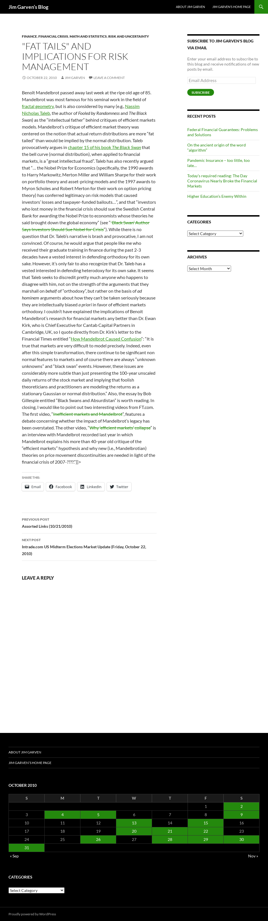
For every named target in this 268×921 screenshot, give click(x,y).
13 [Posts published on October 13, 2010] (134, 822)
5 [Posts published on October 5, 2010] (98, 814)
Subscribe (201, 92)
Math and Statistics (88, 36)
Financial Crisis (53, 36)
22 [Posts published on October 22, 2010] (205, 831)
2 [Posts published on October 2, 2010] (241, 806)
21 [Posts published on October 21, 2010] (170, 831)
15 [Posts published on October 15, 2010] (205, 822)
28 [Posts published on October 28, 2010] (170, 839)
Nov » (253, 855)
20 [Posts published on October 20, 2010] (134, 831)
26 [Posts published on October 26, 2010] (98, 839)
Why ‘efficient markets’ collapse (120, 427)
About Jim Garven (190, 7)
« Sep (14, 855)
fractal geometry (38, 106)
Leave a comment (109, 78)
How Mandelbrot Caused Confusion (106, 338)
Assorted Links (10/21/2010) (89, 522)
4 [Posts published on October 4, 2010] (62, 814)
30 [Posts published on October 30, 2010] (241, 839)
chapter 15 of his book (104, 147)
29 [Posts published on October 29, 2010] (205, 839)
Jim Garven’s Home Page (231, 7)
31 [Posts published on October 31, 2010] (26, 847)
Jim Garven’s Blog (28, 7)
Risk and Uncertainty (128, 36)
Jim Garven (75, 78)
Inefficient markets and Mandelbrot (87, 414)
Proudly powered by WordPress (32, 914)
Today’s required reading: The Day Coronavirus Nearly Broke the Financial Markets (222, 180)
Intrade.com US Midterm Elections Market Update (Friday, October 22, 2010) (89, 546)
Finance (29, 36)
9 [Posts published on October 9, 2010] (241, 814)
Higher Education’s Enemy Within (216, 196)
